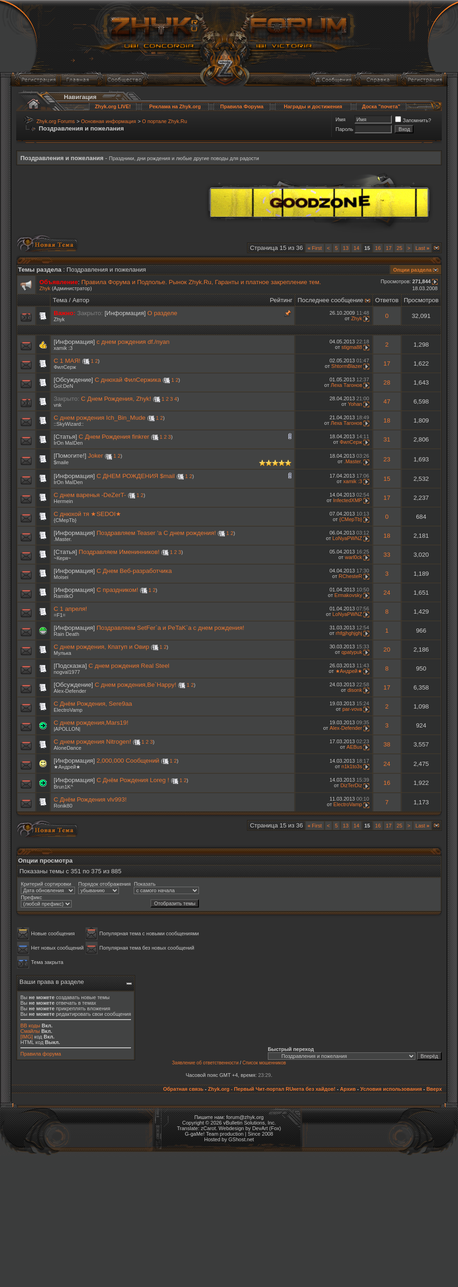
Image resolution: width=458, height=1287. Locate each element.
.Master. (353, 461)
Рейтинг (281, 300)
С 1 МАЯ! (67, 360)
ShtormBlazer (346, 366)
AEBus (354, 747)
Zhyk (44, 288)
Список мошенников (264, 1062)
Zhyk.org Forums (56, 121)
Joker (95, 455)
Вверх (434, 1089)
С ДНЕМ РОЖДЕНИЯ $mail (136, 476)
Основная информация (108, 121)
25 (399, 248)
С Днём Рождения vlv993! (90, 799)
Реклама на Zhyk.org (175, 106)
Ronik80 (63, 805)
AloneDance (67, 748)
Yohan (355, 404)
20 (387, 649)
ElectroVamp (68, 710)
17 (388, 248)
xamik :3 (63, 348)
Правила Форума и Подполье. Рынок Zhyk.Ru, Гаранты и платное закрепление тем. (201, 282)
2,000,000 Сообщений (128, 760)
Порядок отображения (104, 884)
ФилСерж (65, 367)
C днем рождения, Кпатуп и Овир (101, 646)
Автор (81, 300)
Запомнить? (413, 120)
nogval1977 (67, 672)
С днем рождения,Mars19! (91, 722)
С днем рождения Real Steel (128, 665)
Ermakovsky (348, 595)
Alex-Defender (70, 691)
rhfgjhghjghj (349, 633)
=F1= (60, 615)
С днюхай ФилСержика (128, 379)
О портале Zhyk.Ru (164, 121)
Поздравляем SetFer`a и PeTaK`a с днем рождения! (170, 627)
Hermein (63, 501)
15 (387, 478)
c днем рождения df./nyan (133, 341)
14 (356, 248)
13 (345, 248)
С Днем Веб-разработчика (134, 570)
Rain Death (66, 634)
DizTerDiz (351, 785)
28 (387, 382)
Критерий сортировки (46, 884)
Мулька (62, 653)
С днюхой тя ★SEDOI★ (87, 513)
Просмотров (421, 300)
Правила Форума (241, 106)
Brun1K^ (63, 787)
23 (387, 459)
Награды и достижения (313, 106)
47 (387, 401)
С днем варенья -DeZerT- (90, 494)
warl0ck (353, 557)
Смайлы (30, 1031)
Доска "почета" (381, 106)
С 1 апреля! (70, 608)
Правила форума (40, 1054)
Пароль (344, 129)
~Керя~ (62, 558)
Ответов (387, 300)
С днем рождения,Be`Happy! (135, 684)
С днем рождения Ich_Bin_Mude (99, 417)
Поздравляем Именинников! (119, 551)
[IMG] (26, 1036)
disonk (354, 690)
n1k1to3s (351, 766)
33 (387, 554)
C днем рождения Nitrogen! (92, 741)
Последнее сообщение (330, 300)
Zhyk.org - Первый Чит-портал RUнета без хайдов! (271, 1089)
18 (387, 420)
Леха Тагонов (346, 385)
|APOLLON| (67, 729)
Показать (144, 884)
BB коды (30, 1025)
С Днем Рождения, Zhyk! (116, 398)
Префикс (31, 897)
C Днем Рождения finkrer (114, 436)
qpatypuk (351, 652)
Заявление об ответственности (205, 1062)
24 (387, 592)
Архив (348, 1089)
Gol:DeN (63, 386)
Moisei (61, 577)
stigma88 (351, 347)
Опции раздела (412, 270)
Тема (60, 300)
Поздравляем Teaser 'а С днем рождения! (156, 532)
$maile (61, 462)
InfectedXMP (347, 500)
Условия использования (391, 1089)
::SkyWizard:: (69, 424)
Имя (340, 119)
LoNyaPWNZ (347, 538)
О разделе (163, 313)
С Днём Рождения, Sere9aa (93, 703)
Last (422, 248)
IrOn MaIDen (68, 443)
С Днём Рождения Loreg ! (133, 780)
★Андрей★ (348, 671)
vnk (58, 405)
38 (387, 744)
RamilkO (63, 596)
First (315, 248)
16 (378, 248)
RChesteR (350, 576)
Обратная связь (183, 1089)
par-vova (352, 709)
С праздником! (117, 589)
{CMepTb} (65, 520)
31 (387, 439)
